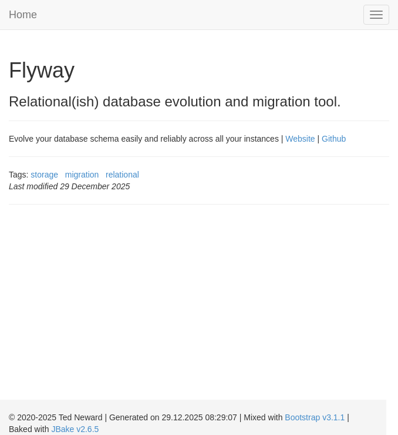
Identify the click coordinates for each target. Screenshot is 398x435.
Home (23, 15)
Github (334, 138)
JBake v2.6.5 (75, 429)
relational (122, 174)
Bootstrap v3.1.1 (315, 417)
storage (44, 174)
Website (300, 138)
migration (82, 174)
